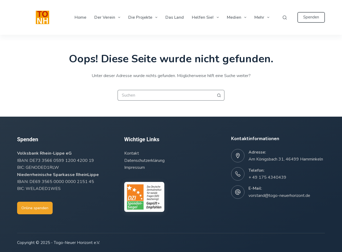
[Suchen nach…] (166, 95)
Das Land (174, 17)
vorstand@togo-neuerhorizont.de (279, 195)
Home (80, 17)
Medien (237, 17)
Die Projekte (144, 17)
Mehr (262, 17)
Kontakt (131, 153)
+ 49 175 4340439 (267, 177)
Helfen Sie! (206, 17)
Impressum (134, 167)
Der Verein (108, 17)
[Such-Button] (219, 95)
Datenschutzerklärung (144, 160)
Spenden (311, 17)
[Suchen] (285, 18)
